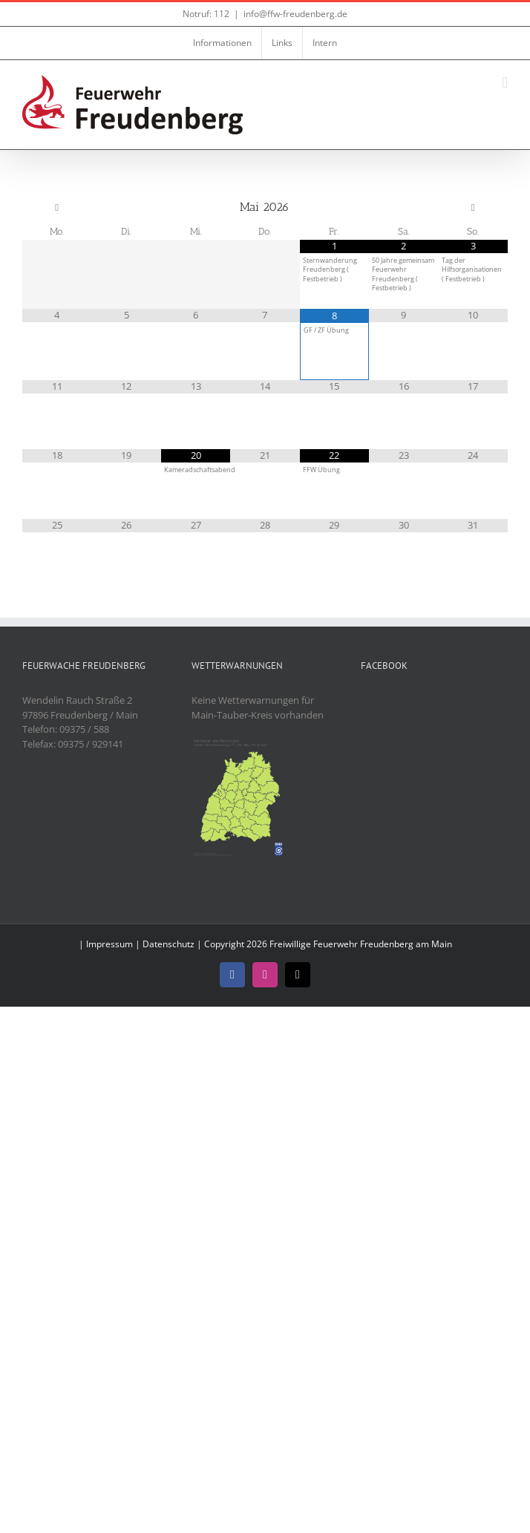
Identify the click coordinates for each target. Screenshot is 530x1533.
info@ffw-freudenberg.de (295, 13)
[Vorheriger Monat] (56, 208)
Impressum (109, 944)
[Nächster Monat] (473, 208)
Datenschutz (168, 944)
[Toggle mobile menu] (505, 83)
